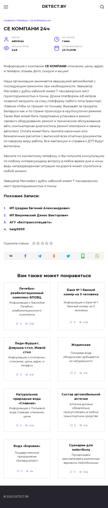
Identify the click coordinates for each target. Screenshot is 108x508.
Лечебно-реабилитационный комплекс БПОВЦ (27, 293)
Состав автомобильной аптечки (81, 396)
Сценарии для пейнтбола (81, 447)
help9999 (17, 229)
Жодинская (81, 345)
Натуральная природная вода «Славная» (27, 398)
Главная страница (16, 20)
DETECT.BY (54, 6)
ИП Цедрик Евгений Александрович (40, 208)
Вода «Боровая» (27, 446)
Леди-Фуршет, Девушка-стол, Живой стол (26, 348)
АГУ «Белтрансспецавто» (31, 222)
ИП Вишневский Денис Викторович (39, 215)
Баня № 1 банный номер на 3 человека (81, 292)
